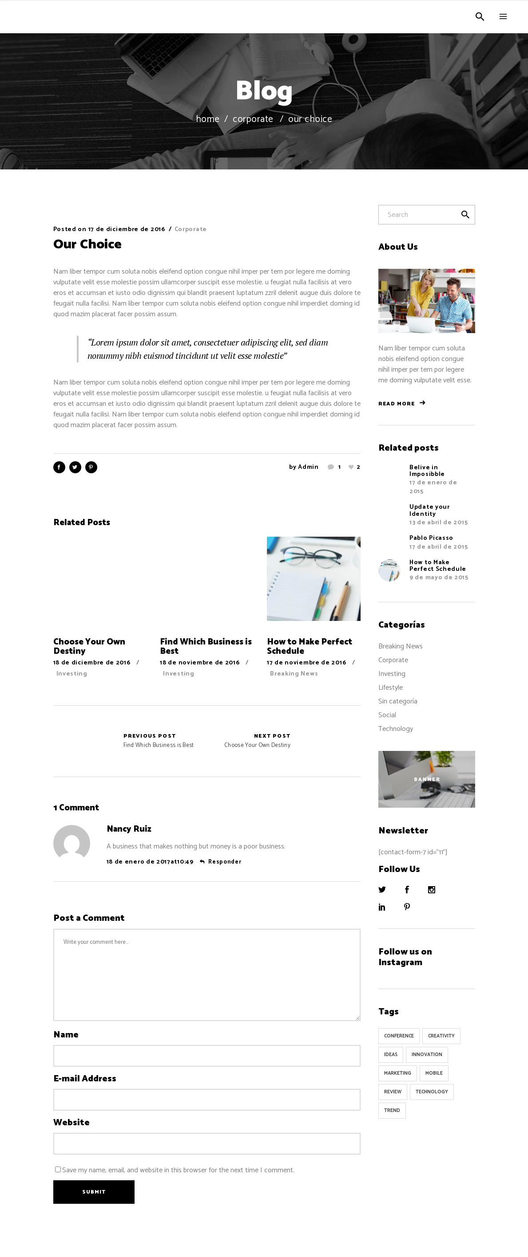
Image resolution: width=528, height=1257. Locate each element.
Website (71, 1123)
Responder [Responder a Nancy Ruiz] (224, 862)
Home (208, 119)
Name (66, 1035)
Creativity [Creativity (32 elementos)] (441, 1036)
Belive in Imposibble (427, 471)
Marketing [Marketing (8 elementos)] (397, 1073)
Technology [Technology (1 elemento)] (432, 1092)
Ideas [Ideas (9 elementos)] (390, 1055)
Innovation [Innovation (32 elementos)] (427, 1055)
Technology (395, 729)
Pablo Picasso (431, 538)
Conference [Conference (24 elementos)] (399, 1036)
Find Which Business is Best (82, 741)
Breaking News (294, 674)
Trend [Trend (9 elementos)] (392, 1111)
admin (308, 467)
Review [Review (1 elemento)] (392, 1092)
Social (387, 715)
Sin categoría (397, 701)
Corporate (253, 119)
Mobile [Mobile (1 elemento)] (434, 1073)
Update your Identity (429, 510)
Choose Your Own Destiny (257, 741)
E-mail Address (84, 1079)
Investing (71, 674)
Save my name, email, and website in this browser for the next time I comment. (178, 1170)
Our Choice (87, 244)
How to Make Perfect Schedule (437, 566)
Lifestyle (390, 688)
